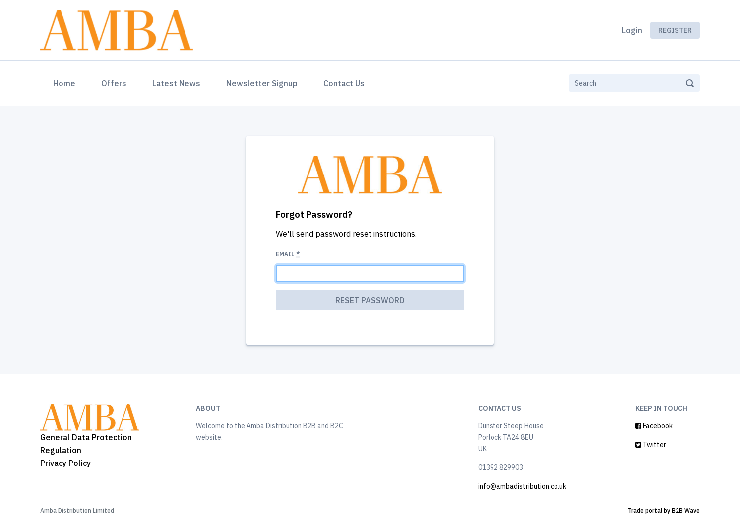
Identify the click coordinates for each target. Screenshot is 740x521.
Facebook (654, 425)
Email (288, 254)
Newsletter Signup (262, 83)
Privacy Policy (65, 463)
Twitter (650, 444)
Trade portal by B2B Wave (664, 510)
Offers (113, 83)
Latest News (176, 83)
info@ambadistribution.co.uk (522, 486)
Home (66, 82)
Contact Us (344, 83)
